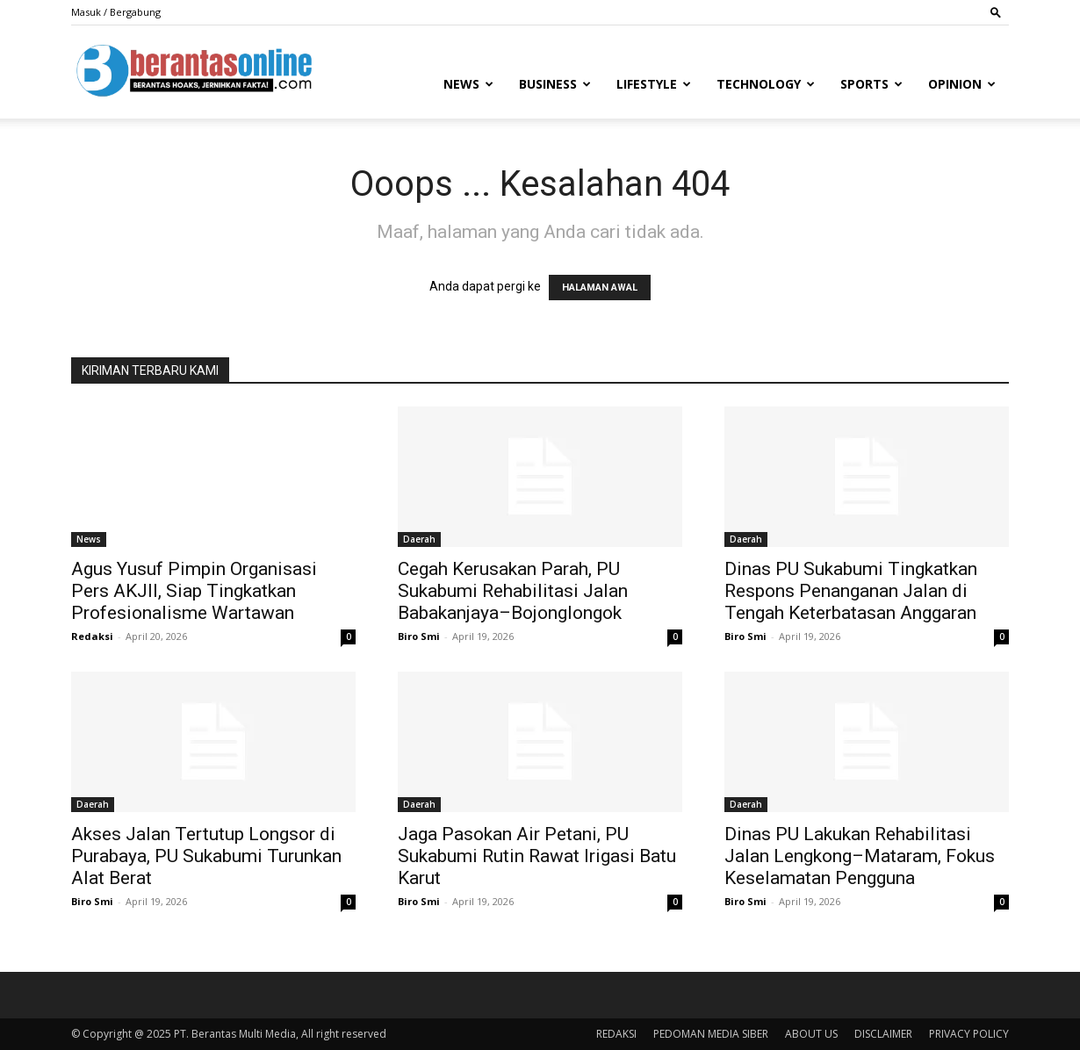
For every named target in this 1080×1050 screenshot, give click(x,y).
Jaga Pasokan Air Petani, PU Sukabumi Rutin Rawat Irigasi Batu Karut (537, 855)
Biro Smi (419, 636)
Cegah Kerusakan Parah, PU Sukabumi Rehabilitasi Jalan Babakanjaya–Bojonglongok (513, 590)
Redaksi (92, 636)
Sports (871, 84)
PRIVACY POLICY (969, 1033)
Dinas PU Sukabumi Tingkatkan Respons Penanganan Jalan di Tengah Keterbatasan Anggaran (850, 590)
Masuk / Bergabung (116, 11)
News (468, 84)
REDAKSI (616, 1033)
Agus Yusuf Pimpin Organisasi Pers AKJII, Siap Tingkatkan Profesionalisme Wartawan (194, 590)
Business (555, 84)
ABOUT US (811, 1033)
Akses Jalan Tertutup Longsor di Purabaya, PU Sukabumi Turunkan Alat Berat (206, 855)
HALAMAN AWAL (599, 287)
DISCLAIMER (883, 1033)
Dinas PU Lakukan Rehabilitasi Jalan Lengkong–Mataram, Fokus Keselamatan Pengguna (859, 855)
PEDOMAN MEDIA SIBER (710, 1033)
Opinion (962, 84)
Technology (765, 84)
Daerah (419, 539)
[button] (996, 11)
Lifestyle (653, 84)
